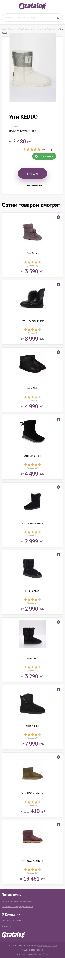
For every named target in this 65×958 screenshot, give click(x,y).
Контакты (6, 926)
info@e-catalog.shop (47, 945)
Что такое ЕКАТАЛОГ (12, 920)
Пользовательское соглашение (17, 900)
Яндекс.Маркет (41, 954)
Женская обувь (38, 29)
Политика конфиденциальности (17, 906)
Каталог (5, 29)
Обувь (27, 29)
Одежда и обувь (16, 29)
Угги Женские (52, 29)
